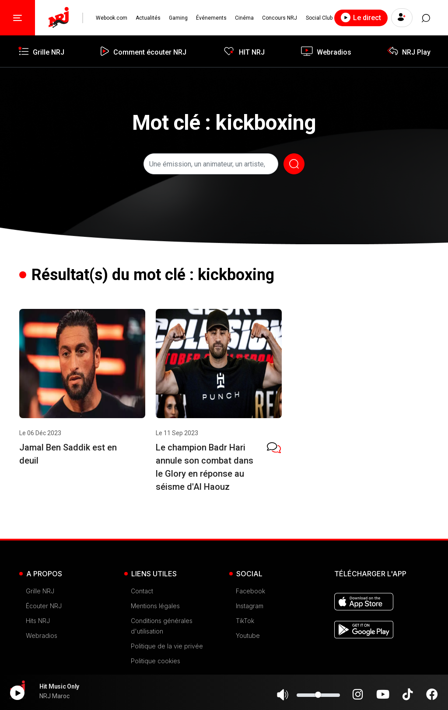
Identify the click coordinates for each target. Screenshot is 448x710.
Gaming (177, 18)
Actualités (147, 18)
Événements (210, 18)
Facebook (250, 591)
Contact (142, 591)
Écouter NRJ (44, 606)
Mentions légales (155, 606)
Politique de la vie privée (167, 646)
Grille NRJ (40, 591)
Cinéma (243, 18)
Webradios (41, 635)
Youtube (248, 635)
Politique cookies (155, 661)
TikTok (245, 620)
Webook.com (111, 18)
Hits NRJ (38, 620)
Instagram (249, 606)
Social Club (317, 18)
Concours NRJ (278, 18)
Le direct (359, 17)
